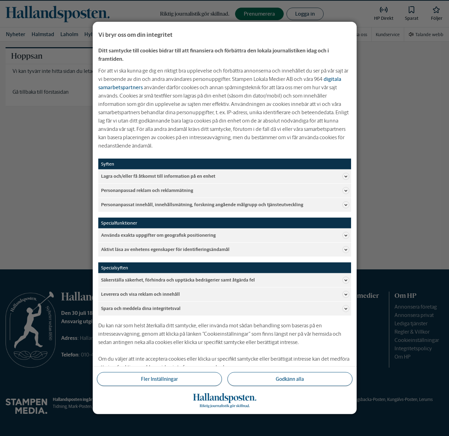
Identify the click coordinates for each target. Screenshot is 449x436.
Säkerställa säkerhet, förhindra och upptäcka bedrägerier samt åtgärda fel (225, 280)
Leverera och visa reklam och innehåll (225, 294)
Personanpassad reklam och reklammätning (225, 190)
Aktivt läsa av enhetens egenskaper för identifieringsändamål (225, 249)
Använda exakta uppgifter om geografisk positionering (225, 235)
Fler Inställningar (159, 379)
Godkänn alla (290, 379)
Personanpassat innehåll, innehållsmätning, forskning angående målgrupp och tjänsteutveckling (225, 204)
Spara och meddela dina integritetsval (225, 308)
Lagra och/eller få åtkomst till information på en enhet (225, 176)
